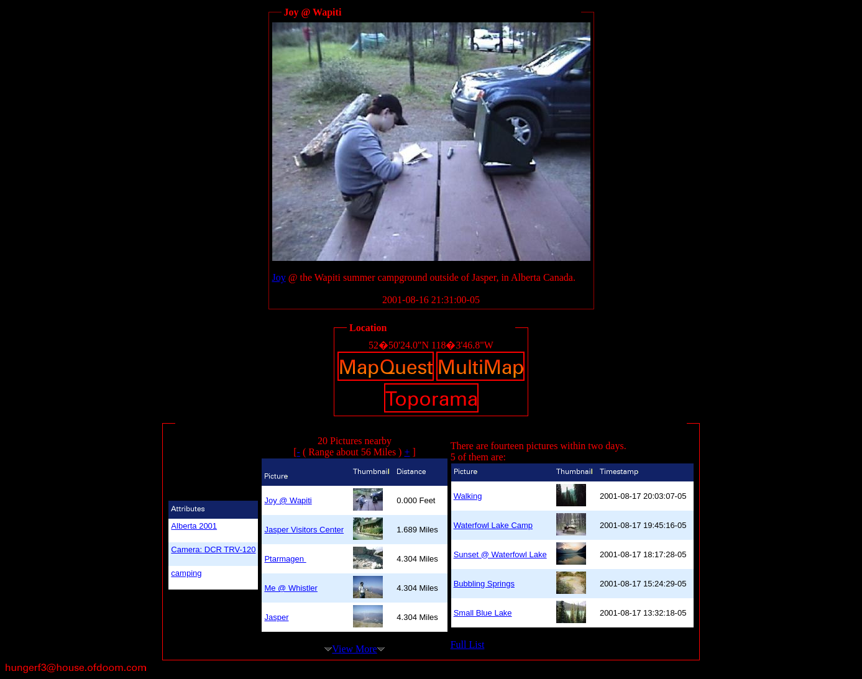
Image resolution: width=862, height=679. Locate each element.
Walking (468, 496)
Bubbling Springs (484, 583)
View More (354, 649)
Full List (468, 644)
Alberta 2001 (194, 526)
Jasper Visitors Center (304, 529)
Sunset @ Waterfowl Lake (500, 554)
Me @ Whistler (290, 588)
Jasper (276, 617)
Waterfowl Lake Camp (493, 525)
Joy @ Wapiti (287, 500)
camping (186, 573)
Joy (279, 277)
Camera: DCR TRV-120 (213, 549)
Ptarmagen (285, 558)
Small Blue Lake (483, 612)
